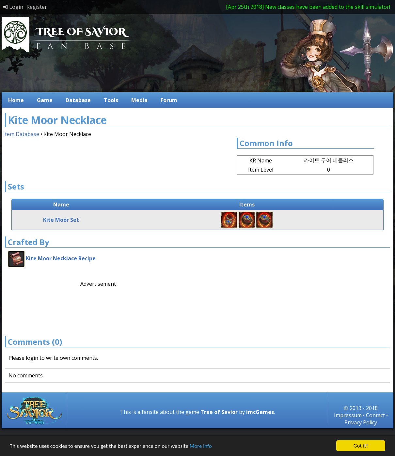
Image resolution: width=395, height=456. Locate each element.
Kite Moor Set (61, 219)
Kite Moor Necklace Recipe (61, 258)
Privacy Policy (360, 422)
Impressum (348, 415)
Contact (375, 415)
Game (45, 100)
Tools (111, 100)
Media (139, 100)
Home (16, 100)
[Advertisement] (107, 307)
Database (78, 100)
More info (201, 446)
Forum (169, 100)
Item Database (21, 134)
